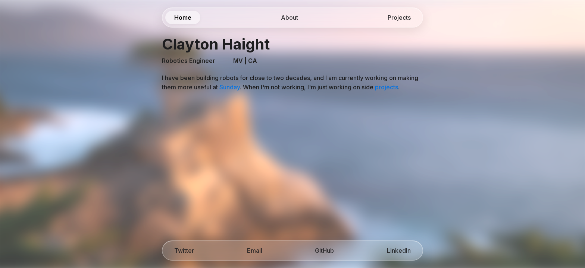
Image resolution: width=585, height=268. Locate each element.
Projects (399, 17)
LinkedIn (399, 250)
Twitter (184, 250)
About (289, 17)
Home (182, 17)
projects (386, 87)
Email (254, 250)
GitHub (324, 250)
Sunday (229, 87)
